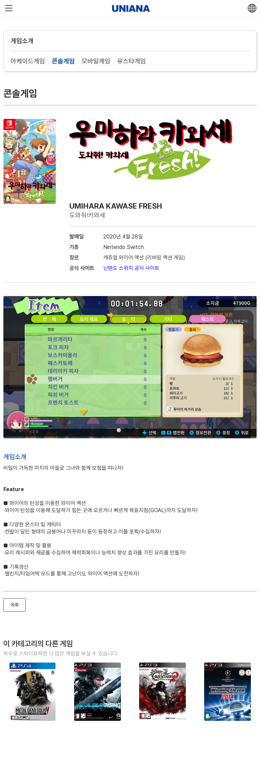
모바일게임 (96, 61)
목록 (14, 605)
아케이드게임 (27, 61)
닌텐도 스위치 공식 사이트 (131, 268)
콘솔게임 (63, 61)
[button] (118, 430)
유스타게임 (131, 61)
